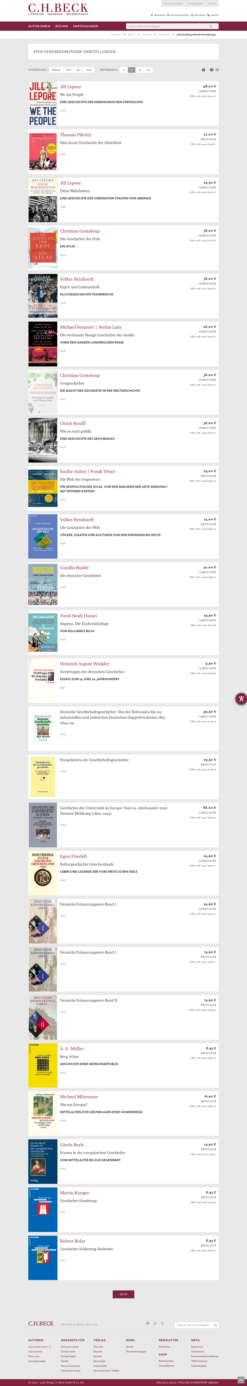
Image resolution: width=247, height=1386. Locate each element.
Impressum (197, 1346)
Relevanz (56, 69)
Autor (89, 69)
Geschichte (164, 34)
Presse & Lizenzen (173, 3)
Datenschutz (197, 1351)
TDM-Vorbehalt (199, 1360)
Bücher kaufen (166, 1360)
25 (132, 69)
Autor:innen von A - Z (39, 1346)
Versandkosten (166, 1365)
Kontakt (97, 1356)
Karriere (97, 1351)
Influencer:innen (69, 1346)
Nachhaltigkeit (199, 1365)
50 (139, 69)
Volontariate (100, 1365)
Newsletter (164, 1346)
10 (124, 69)
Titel (68, 69)
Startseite (116, 34)
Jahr (78, 69)
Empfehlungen (85, 26)
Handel (212, 3)
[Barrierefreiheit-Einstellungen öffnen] (241, 698)
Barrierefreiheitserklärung (204, 1356)
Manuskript (99, 1360)
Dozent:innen (68, 1351)
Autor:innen (39, 26)
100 (148, 69)
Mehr (123, 1294)
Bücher (61, 26)
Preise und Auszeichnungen (37, 1358)
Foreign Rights (195, 3)
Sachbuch (147, 34)
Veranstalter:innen (70, 1370)
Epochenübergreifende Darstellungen (196, 34)
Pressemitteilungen (136, 1351)
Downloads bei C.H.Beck (106, 1370)
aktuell (129, 1346)
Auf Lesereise (35, 1351)
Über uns (98, 1346)
